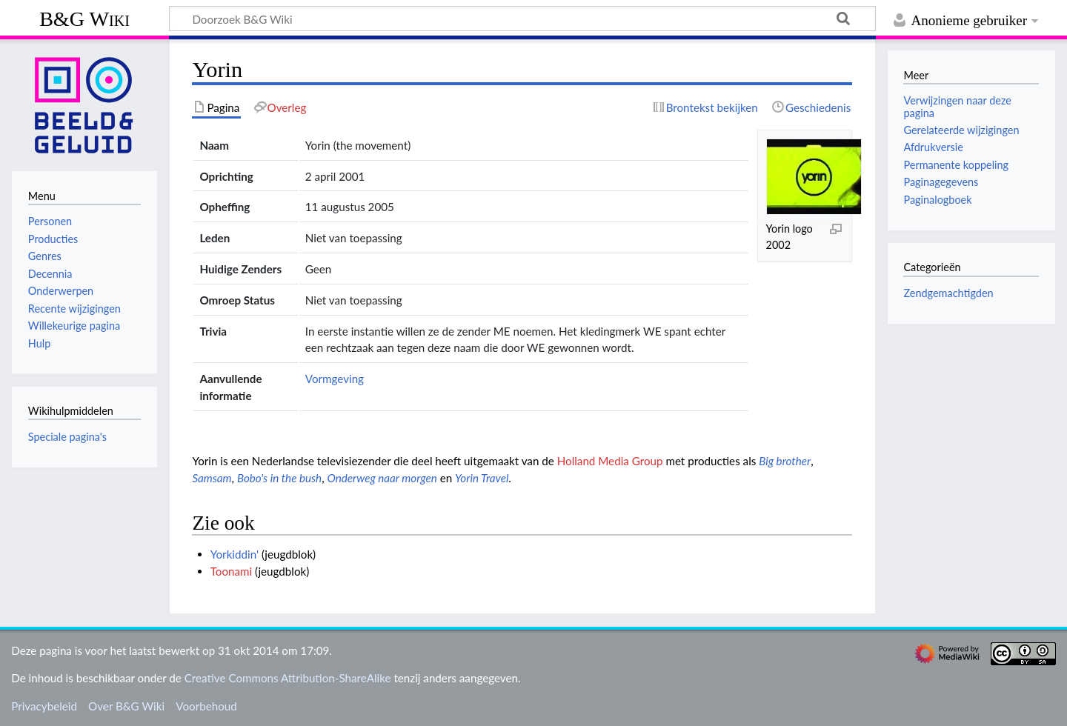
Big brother (785, 460)
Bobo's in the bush (279, 477)
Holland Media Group (610, 460)
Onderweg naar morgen (382, 477)
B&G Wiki (84, 18)
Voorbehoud (206, 706)
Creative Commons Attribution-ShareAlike (288, 678)
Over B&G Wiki (126, 706)
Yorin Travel (481, 477)
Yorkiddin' (234, 554)
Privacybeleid (44, 706)
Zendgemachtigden (948, 293)
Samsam (211, 477)
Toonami (231, 571)
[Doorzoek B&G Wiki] (522, 18)
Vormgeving (334, 378)
